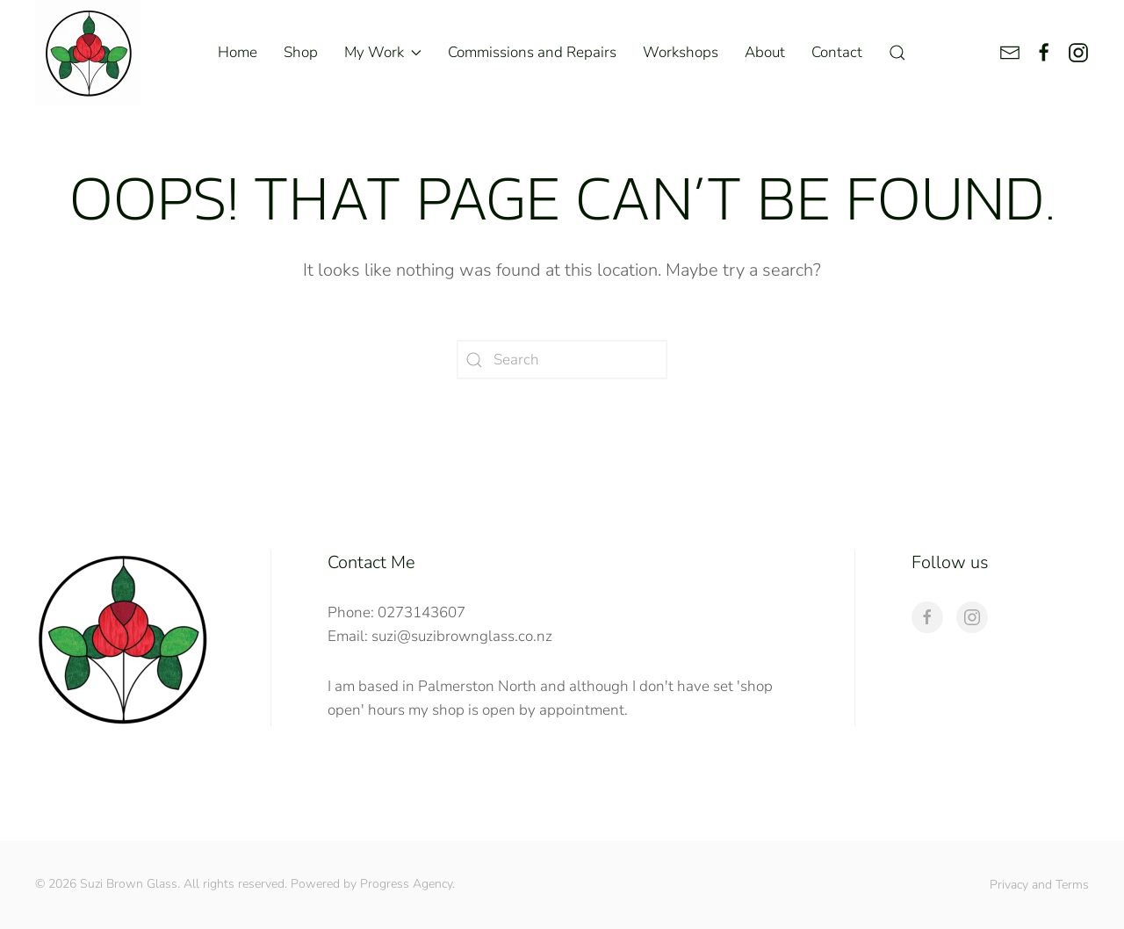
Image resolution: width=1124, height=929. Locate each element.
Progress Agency (406, 883)
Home (237, 52)
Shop (301, 52)
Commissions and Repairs (532, 52)
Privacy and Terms (1039, 884)
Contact (836, 52)
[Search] (562, 359)
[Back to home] (87, 52)
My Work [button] (383, 52)
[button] (897, 53)
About (765, 52)
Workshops (680, 52)
